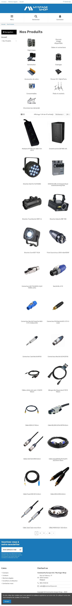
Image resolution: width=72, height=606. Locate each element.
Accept (7, 601)
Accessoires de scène (32, 79)
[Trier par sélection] (59, 114)
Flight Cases (31, 50)
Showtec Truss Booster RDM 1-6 (32, 219)
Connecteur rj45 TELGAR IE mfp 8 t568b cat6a (32, 287)
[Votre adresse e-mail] (10, 549)
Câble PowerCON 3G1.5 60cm (32, 494)
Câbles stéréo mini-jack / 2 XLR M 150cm (32, 391)
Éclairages (58, 65)
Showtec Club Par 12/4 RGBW (32, 184)
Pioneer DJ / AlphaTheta (59, 79)
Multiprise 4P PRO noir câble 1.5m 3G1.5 (32, 149)
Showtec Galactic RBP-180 (58, 219)
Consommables (32, 93)
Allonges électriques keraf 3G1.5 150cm (58, 391)
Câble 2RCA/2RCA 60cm (58, 494)
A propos (5, 573)
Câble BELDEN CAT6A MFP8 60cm (58, 425)
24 (67, 114)
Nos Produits (7, 41)
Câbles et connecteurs (58, 47)
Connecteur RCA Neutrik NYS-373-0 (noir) (58, 322)
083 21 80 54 (44, 583)
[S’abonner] (20, 549)
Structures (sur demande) (31, 108)
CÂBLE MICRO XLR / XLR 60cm (58, 528)
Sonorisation (31, 65)
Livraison (4, 1)
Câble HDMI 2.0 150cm (32, 425)
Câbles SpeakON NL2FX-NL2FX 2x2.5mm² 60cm (58, 459)
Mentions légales (13, 1)
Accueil (22, 1)
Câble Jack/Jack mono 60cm (32, 528)
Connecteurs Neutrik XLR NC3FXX (58, 356)
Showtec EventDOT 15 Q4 (32, 252)
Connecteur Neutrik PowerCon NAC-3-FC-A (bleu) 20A (32, 322)
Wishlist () (67, 1)
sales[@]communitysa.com (48, 586)
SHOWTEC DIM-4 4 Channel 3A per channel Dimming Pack (58, 184)
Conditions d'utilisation (10, 581)
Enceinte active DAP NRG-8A (58, 149)
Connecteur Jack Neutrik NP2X (32, 356)
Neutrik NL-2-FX (58, 286)
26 (49, 533)
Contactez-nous (8, 583)
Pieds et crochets (58, 93)
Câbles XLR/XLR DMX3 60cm (32, 459)
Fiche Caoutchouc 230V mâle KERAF (58, 252)
